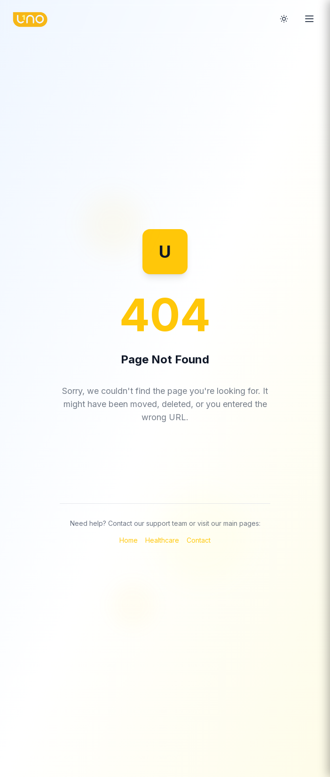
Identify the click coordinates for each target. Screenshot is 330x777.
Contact (199, 540)
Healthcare (162, 540)
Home (128, 540)
